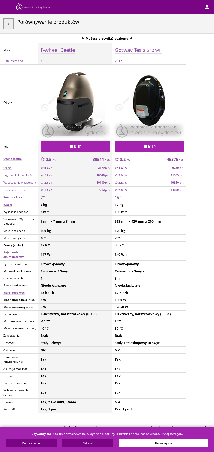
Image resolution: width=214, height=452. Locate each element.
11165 (177, 175)
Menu (7, 7)
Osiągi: (7, 167)
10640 (103, 175)
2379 (104, 168)
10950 (177, 182)
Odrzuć (88, 443)
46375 (175, 159)
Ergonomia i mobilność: (18, 175)
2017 (118, 61)
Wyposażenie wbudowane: (20, 182)
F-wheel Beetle (58, 49)
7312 (104, 190)
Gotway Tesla (138, 49)
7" (43, 197)
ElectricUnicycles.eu (33, 7)
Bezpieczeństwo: (14, 190)
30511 (101, 159)
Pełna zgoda (163, 443)
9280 (178, 168)
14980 (177, 190)
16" (118, 197)
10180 (103, 182)
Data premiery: (13, 61)
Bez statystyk (31, 443)
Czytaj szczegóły (171, 434)
